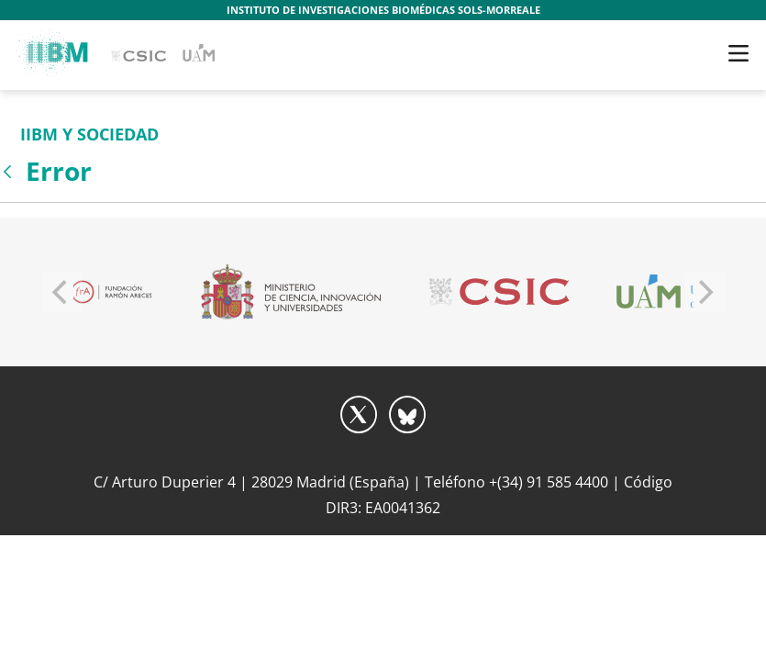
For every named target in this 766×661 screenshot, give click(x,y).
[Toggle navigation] (738, 53)
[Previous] (62, 292)
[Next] (704, 292)
